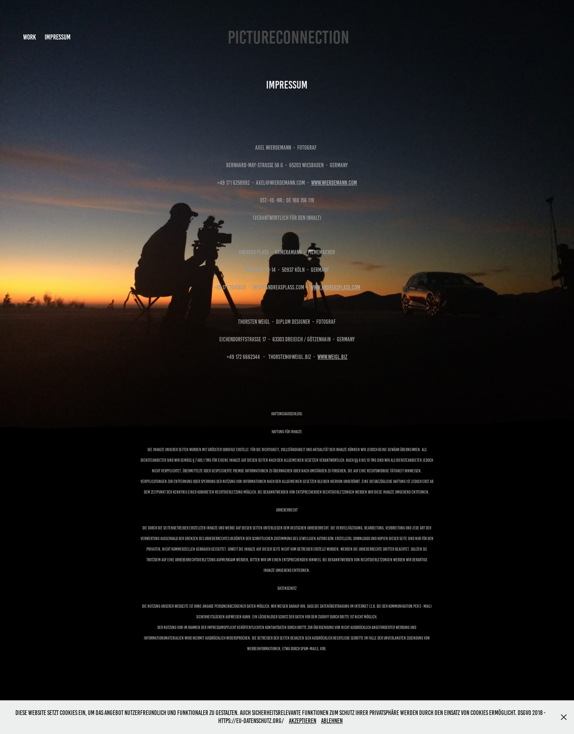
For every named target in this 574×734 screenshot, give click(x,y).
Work (29, 37)
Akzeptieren (302, 720)
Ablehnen (332, 720)
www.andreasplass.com (335, 287)
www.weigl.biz (332, 357)
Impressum (58, 37)
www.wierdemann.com (334, 183)
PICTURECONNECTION (288, 37)
